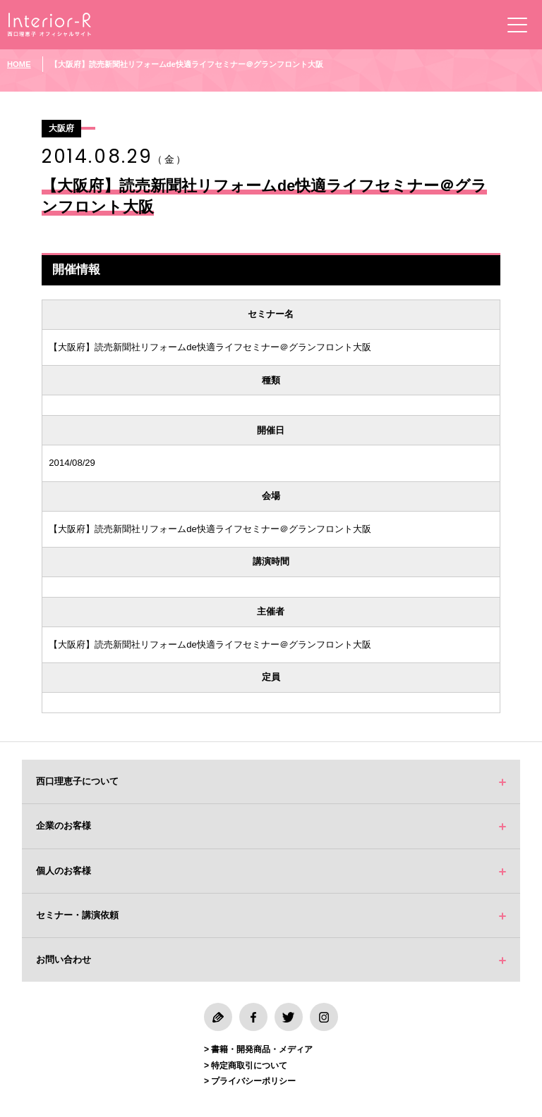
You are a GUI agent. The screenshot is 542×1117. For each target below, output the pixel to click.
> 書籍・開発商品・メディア (258, 1049)
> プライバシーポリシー (250, 1081)
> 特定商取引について (245, 1065)
